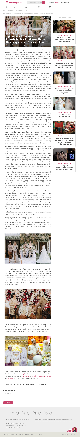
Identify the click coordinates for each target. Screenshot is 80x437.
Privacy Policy (64, 434)
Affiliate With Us (25, 419)
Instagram (26, 376)
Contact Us (39, 434)
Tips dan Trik (41, 384)
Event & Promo (54, 7)
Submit (8, 402)
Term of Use (72, 434)
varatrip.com (9, 427)
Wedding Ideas (17, 7)
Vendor (8, 7)
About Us (33, 434)
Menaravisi (26, 434)
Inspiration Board (30, 7)
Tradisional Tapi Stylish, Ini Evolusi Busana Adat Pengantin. (64, 91)
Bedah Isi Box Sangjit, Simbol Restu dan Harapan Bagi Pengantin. (64, 39)
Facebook (40, 376)
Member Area (9, 419)
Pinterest (47, 376)
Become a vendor (17, 419)
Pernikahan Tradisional (28, 384)
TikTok (33, 376)
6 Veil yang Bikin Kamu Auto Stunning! (64, 115)
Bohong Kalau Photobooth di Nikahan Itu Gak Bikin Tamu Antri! (64, 168)
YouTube (10, 378)
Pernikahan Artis (13, 384)
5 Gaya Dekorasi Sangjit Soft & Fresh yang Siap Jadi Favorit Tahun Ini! (64, 65)
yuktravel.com (22, 425)
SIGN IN (57, 2)
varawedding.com (19, 423)
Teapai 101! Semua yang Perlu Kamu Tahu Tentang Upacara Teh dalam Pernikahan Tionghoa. (64, 141)
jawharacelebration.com (12, 425)
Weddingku (22, 374)
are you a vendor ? (66, 2)
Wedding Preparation (12, 33)
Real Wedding (42, 7)
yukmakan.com (16, 427)
